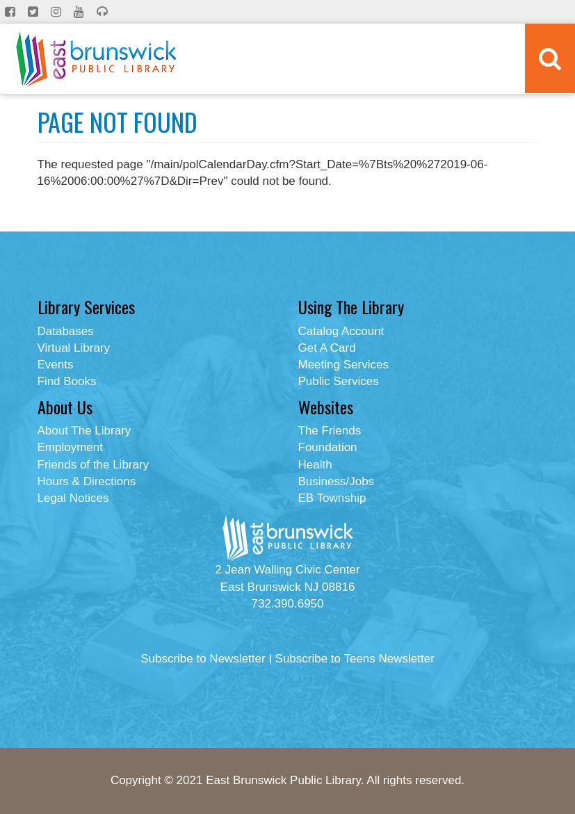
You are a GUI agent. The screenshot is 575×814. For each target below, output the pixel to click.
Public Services (338, 381)
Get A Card (327, 348)
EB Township (332, 498)
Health (315, 464)
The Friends (330, 430)
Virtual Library (74, 348)
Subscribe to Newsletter (203, 658)
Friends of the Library (93, 464)
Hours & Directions (87, 481)
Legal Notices (73, 498)
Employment (70, 447)
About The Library (84, 430)
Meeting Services (343, 364)
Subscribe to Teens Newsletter (355, 658)
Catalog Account (341, 331)
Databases (66, 331)
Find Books (67, 381)
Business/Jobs (336, 481)
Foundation (327, 447)
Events (56, 364)
